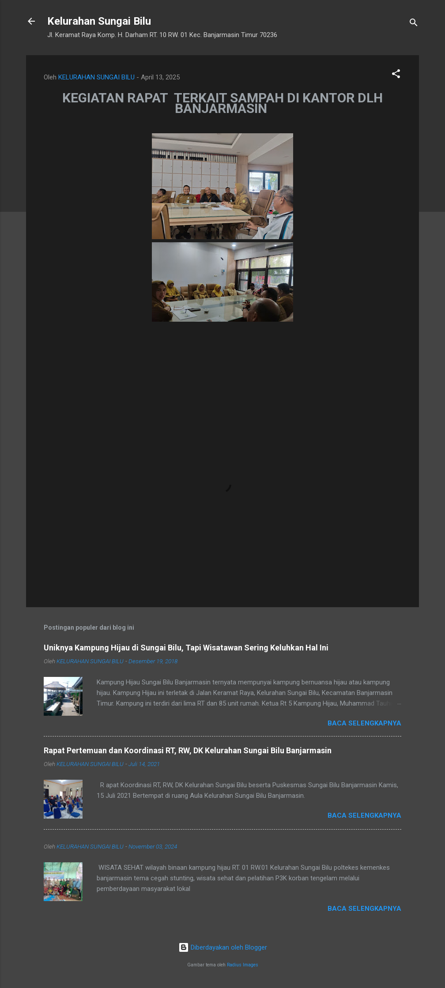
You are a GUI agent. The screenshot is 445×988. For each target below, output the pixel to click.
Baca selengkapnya (364, 723)
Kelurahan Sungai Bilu (99, 21)
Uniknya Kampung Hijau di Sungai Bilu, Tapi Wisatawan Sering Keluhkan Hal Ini (186, 647)
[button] (396, 75)
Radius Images (242, 965)
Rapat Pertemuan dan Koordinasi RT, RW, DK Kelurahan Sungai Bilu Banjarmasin (188, 750)
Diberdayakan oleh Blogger (222, 947)
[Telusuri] (413, 24)
